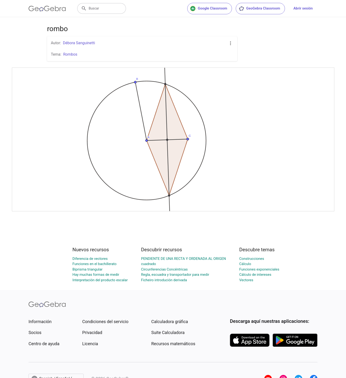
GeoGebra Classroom (259, 8)
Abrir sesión (303, 8)
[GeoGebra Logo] (47, 8)
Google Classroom (208, 8)
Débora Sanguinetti (79, 43)
